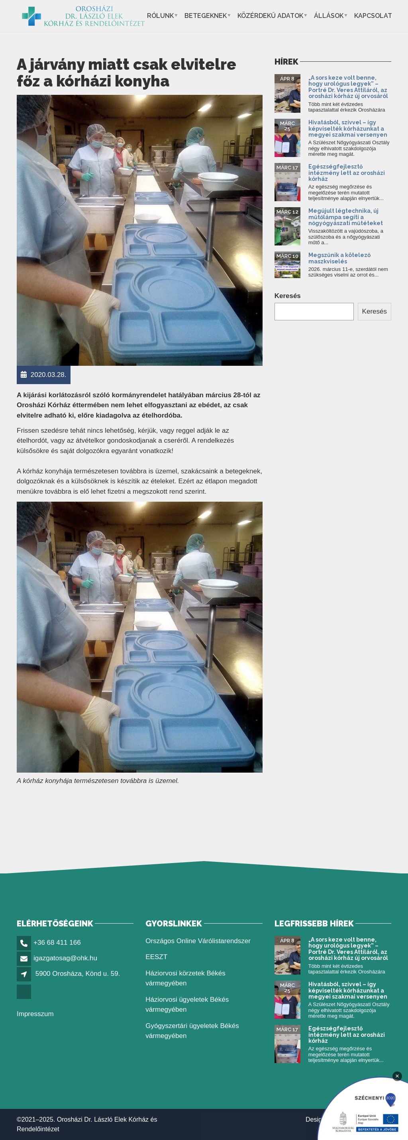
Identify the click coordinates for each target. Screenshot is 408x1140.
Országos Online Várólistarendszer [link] (198, 941)
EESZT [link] (156, 957)
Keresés (288, 296)
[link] (83, 16)
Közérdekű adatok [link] (270, 16)
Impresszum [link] (35, 1014)
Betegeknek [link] (205, 16)
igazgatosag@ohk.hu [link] (65, 958)
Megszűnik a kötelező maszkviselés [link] (339, 258)
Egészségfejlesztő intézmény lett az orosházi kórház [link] (346, 172)
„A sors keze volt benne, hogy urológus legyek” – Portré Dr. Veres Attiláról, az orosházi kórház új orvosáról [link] (348, 87)
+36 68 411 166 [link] (57, 942)
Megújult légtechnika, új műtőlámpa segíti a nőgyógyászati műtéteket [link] (345, 217)
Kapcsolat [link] (373, 16)
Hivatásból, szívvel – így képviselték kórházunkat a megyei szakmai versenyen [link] (347, 128)
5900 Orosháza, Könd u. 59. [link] (77, 973)
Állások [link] (328, 16)
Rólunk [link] (160, 16)
